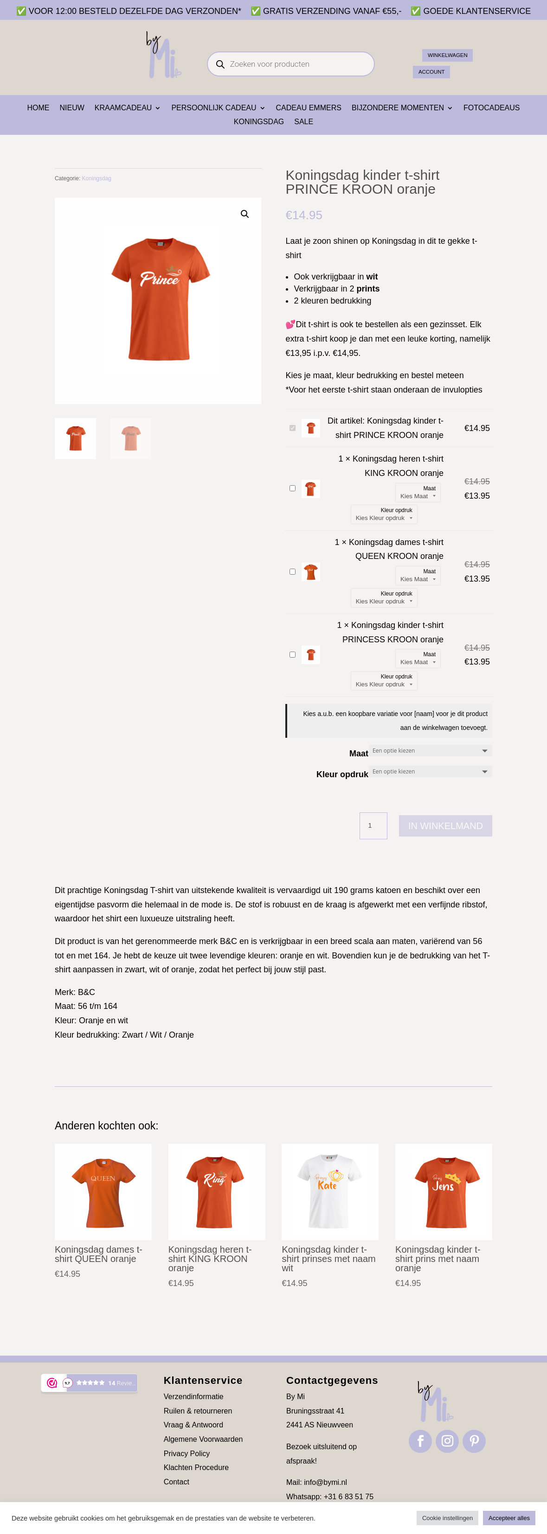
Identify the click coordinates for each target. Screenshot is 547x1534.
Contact (176, 1482)
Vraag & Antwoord (193, 1425)
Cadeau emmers (308, 108)
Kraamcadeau (123, 108)
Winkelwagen (457, 49)
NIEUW (71, 108)
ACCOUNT (438, 69)
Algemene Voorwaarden (203, 1439)
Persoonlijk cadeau (213, 108)
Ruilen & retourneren (198, 1411)
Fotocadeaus (491, 108)
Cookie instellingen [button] (447, 1518)
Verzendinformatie (194, 1397)
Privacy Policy (187, 1454)
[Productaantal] (373, 825)
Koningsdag (259, 122)
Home (38, 108)
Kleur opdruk (342, 774)
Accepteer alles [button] (509, 1518)
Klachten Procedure (196, 1467)
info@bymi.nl (325, 1482)
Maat (358, 753)
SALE (303, 122)
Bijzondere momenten (398, 108)
